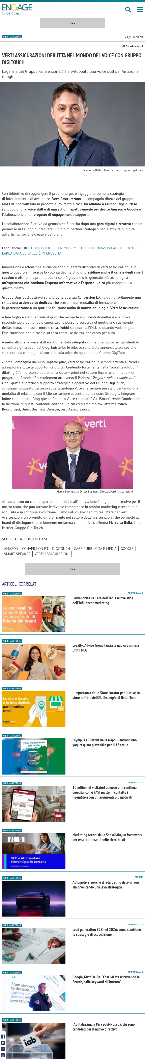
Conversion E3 (35, 548)
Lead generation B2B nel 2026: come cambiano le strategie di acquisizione (106, 932)
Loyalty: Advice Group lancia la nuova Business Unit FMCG (105, 648)
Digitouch (61, 548)
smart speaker (17, 554)
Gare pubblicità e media (95, 548)
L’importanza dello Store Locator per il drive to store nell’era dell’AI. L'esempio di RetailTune (106, 695)
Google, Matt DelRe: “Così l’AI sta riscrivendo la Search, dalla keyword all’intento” (106, 979)
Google (127, 548)
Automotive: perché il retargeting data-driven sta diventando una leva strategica (105, 884)
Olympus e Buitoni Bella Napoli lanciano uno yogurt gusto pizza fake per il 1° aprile (104, 742)
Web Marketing (12, 36)
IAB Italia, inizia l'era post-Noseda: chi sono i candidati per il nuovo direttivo (104, 1027)
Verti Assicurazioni (52, 554)
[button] (140, 9)
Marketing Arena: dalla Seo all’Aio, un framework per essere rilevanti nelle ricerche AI (107, 837)
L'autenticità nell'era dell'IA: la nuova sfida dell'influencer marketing (102, 600)
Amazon (11, 548)
